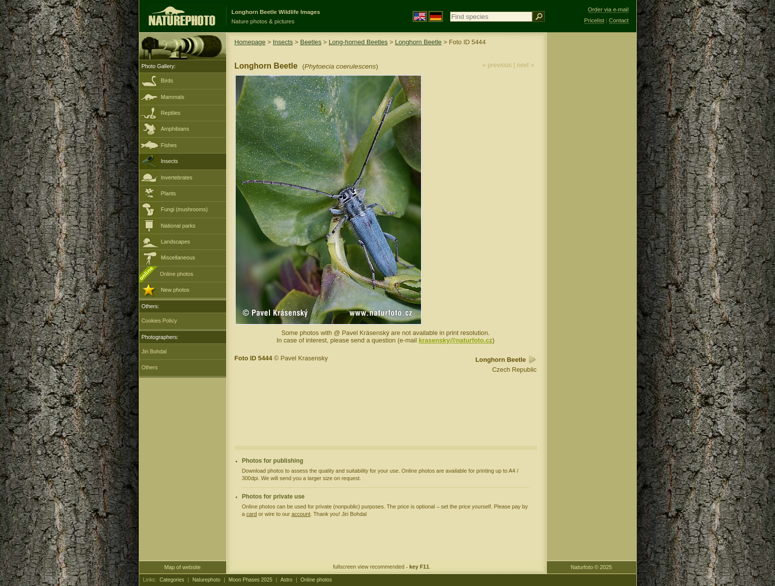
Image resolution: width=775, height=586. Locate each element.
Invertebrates (176, 177)
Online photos (176, 274)
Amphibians (175, 129)
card (252, 514)
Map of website (182, 567)
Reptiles (170, 113)
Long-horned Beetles (358, 42)
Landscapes (175, 242)
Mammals (172, 97)
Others (150, 367)
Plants (168, 193)
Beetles (311, 42)
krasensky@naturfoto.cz (455, 340)
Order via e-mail (608, 9)
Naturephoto (206, 580)
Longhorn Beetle (418, 42)
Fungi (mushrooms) (184, 209)
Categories (172, 580)
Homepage (250, 42)
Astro (286, 580)
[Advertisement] (591, 191)
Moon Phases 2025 (250, 580)
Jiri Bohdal (154, 351)
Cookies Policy (159, 321)
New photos (175, 290)
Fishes (169, 145)
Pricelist (594, 20)
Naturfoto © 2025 (591, 567)
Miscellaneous (178, 257)
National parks (178, 226)
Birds (167, 81)
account (300, 514)
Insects (169, 161)
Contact (619, 20)
